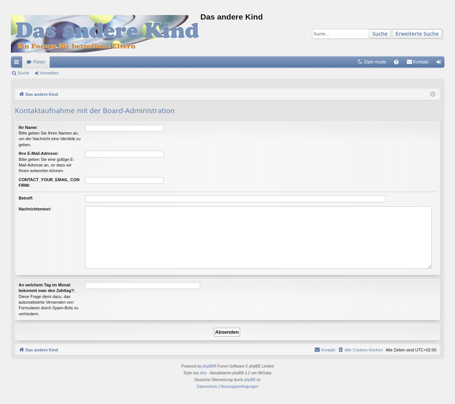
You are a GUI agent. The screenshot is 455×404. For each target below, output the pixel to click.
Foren (39, 62)
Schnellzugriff (18, 63)
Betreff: (26, 198)
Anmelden (49, 73)
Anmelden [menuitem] (440, 63)
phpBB (208, 366)
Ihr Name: (28, 127)
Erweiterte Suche (417, 33)
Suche (380, 33)
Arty (203, 373)
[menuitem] (396, 62)
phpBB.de (252, 380)
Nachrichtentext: (35, 209)
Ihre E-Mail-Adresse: (39, 153)
